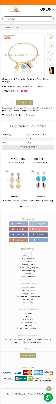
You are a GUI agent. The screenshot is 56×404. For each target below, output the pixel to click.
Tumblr (38, 235)
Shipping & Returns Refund (28, 328)
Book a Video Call (28, 277)
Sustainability (28, 302)
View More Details (28, 147)
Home (7, 28)
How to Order (28, 319)
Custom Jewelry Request (28, 268)
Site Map (28, 262)
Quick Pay (28, 325)
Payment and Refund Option (28, 296)
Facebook (18, 224)
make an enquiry (27, 115)
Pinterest (38, 229)
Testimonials (28, 299)
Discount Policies (28, 288)
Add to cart (24, 103)
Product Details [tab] (19, 126)
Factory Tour (28, 256)
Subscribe (28, 355)
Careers (28, 274)
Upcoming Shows (28, 265)
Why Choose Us (28, 259)
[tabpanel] (15, 184)
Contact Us (28, 313)
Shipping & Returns (28, 322)
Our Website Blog (28, 271)
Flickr (38, 240)
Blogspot (18, 240)
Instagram (38, 224)
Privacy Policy (28, 294)
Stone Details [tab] (38, 126)
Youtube (18, 229)
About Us (28, 253)
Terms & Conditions (28, 291)
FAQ (28, 316)
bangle (16, 28)
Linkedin (18, 235)
